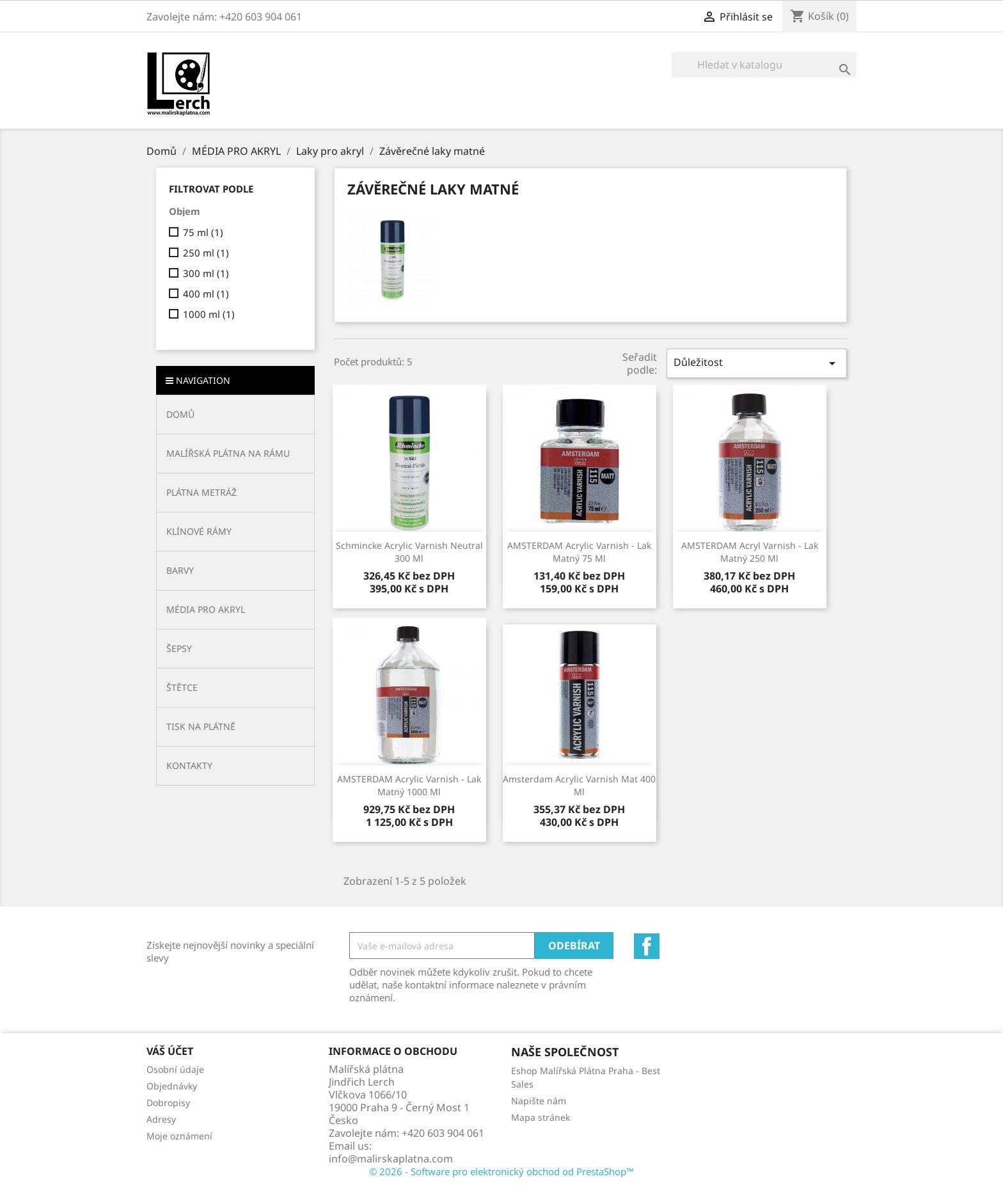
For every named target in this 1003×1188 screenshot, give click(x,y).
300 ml (206, 273)
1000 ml (209, 314)
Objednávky (171, 1086)
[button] (235, 453)
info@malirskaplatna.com (391, 1159)
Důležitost (757, 363)
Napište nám (538, 1101)
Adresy (161, 1119)
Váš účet (169, 1051)
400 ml (206, 293)
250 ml (206, 252)
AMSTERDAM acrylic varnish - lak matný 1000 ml (409, 785)
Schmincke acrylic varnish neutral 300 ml (409, 551)
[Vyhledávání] (764, 64)
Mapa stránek (540, 1117)
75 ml (203, 232)
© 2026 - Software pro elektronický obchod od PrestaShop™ (501, 1171)
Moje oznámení (179, 1136)
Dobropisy (168, 1103)
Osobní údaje (175, 1069)
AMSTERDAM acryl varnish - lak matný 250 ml (749, 551)
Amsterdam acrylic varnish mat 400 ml (579, 785)
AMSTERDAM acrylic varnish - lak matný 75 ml (579, 551)
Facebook (646, 946)
